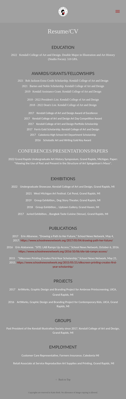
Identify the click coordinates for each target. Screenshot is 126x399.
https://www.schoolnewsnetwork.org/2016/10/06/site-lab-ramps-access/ (63, 251)
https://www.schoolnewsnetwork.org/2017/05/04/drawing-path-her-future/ (66, 240)
